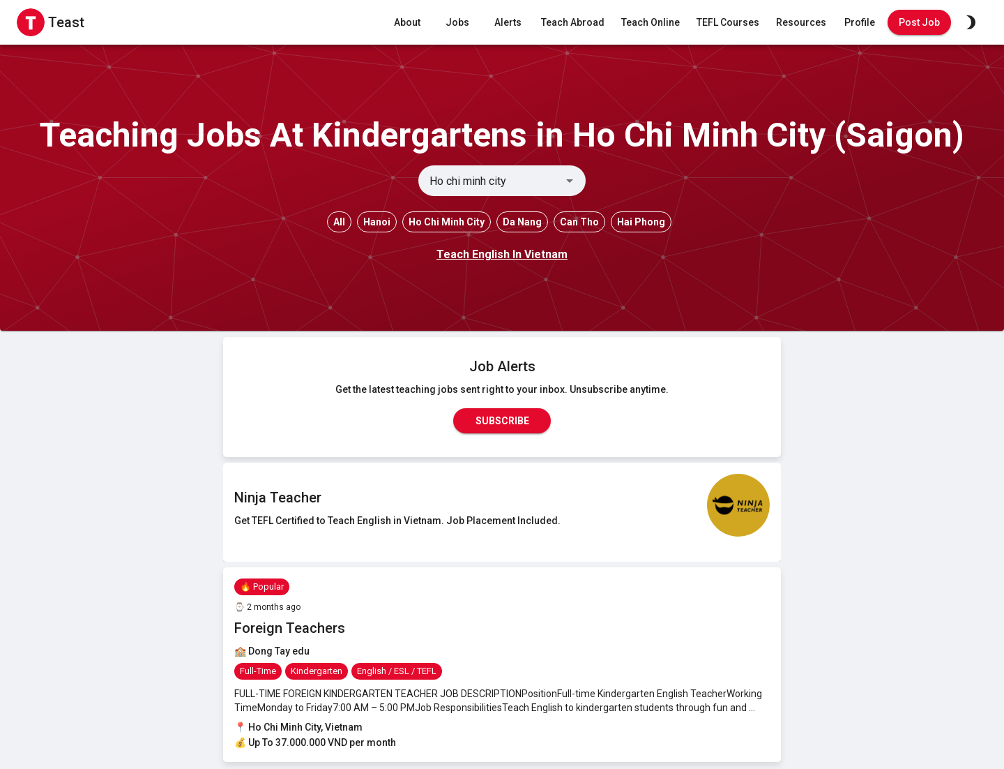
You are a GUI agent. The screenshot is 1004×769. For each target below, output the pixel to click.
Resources (801, 23)
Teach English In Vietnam (502, 254)
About (407, 23)
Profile (859, 23)
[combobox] (490, 181)
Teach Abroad (572, 23)
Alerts (507, 23)
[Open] (569, 181)
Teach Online (650, 23)
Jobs (457, 23)
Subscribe (502, 420)
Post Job (919, 23)
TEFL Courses (728, 23)
